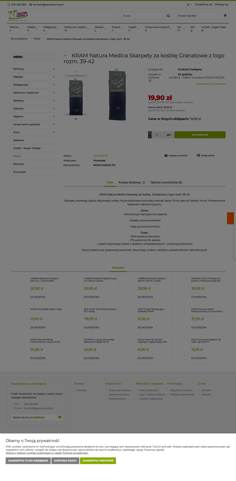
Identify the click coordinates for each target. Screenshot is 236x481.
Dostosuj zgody (65, 460)
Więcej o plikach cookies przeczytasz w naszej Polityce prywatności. (47, 453)
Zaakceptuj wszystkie (98, 460)
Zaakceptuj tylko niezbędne (28, 460)
